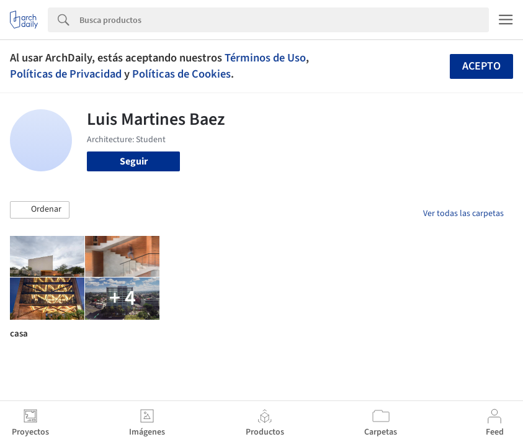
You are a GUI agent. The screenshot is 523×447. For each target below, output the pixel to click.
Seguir (134, 161)
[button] (39, 210)
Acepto (481, 66)
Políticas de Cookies (181, 74)
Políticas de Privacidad (66, 74)
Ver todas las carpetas (463, 213)
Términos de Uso (265, 58)
